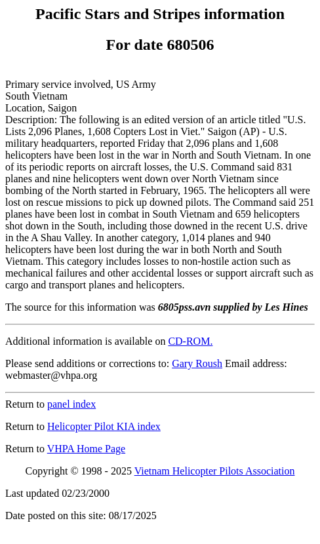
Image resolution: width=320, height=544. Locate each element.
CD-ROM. (190, 341)
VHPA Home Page (86, 448)
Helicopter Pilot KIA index (104, 426)
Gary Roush (197, 363)
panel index (71, 404)
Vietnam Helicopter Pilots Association (214, 470)
